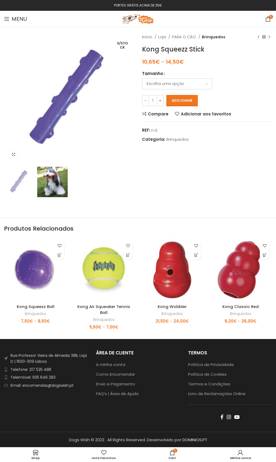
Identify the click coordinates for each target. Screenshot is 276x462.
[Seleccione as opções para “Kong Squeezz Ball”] (59, 255)
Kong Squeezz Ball (35, 306)
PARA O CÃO (184, 37)
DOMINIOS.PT (194, 439)
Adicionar (182, 100)
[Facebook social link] (222, 416)
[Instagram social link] (229, 416)
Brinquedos (213, 37)
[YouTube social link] (237, 416)
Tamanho (152, 73)
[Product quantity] (153, 100)
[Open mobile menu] (15, 18)
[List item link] (46, 369)
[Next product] (269, 37)
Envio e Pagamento (115, 383)
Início (147, 37)
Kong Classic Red (240, 306)
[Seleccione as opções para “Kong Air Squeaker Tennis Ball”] (128, 255)
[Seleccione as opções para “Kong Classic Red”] (264, 255)
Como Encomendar (115, 374)
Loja (162, 37)
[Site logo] (138, 18)
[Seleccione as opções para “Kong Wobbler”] (196, 255)
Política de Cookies (207, 374)
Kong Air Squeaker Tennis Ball (103, 309)
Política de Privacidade (211, 364)
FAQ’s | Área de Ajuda (117, 393)
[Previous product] (258, 37)
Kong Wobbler (172, 306)
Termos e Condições (209, 383)
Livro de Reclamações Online (217, 393)
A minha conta (110, 364)
